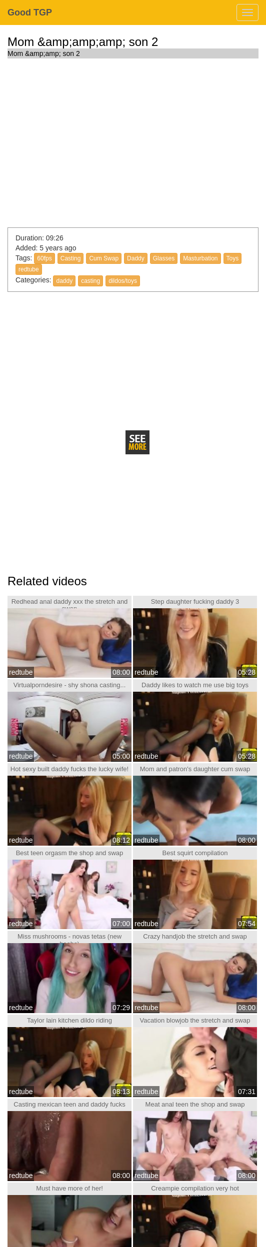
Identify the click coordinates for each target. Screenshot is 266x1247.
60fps (44, 258)
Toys (232, 258)
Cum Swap (103, 258)
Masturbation (200, 258)
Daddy (135, 258)
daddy (64, 280)
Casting (70, 258)
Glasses (163, 258)
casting (90, 280)
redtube (28, 269)
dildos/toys (122, 280)
